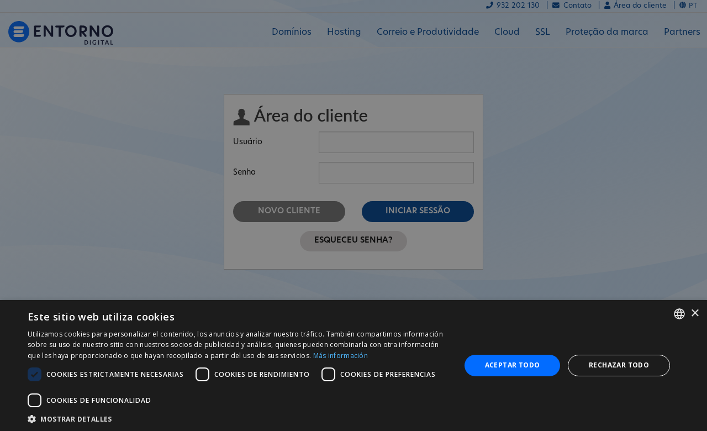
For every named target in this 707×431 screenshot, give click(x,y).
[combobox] (679, 313)
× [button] (694, 313)
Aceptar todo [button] (512, 365)
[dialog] (353, 365)
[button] (238, 418)
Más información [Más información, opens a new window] (340, 355)
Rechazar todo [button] (619, 365)
